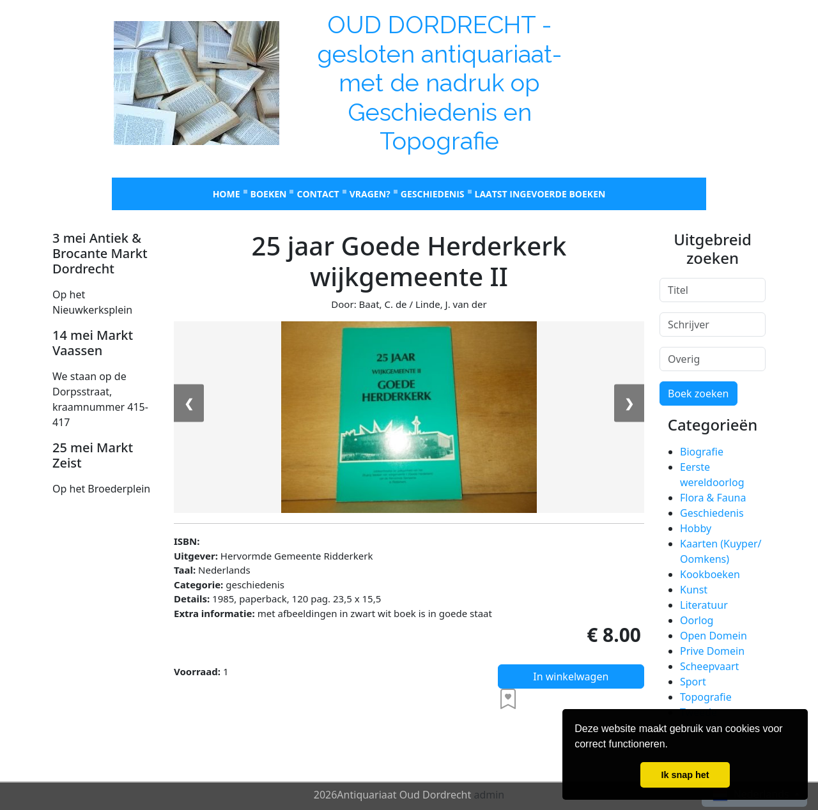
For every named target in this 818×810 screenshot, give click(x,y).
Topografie (706, 697)
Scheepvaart (709, 666)
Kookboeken (710, 574)
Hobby (695, 528)
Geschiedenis (433, 194)
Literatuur (704, 605)
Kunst (693, 590)
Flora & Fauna (713, 498)
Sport (693, 682)
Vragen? (370, 194)
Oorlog (696, 620)
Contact (318, 194)
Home (226, 194)
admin (489, 795)
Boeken (269, 194)
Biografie (701, 452)
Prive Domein (712, 651)
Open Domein (713, 636)
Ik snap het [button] (685, 775)
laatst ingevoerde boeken (540, 194)
